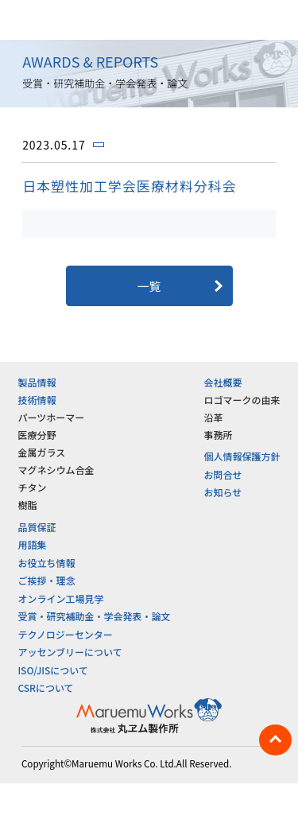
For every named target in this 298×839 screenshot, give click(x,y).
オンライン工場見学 (60, 598)
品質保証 (36, 527)
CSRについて (45, 687)
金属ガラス (41, 452)
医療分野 (36, 434)
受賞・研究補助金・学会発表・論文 (93, 616)
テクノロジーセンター (64, 634)
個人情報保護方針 (242, 456)
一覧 (149, 286)
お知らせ (223, 492)
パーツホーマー (50, 417)
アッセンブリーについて (69, 651)
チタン (31, 487)
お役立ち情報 (46, 562)
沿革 (213, 417)
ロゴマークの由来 (242, 399)
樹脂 (27, 504)
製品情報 (36, 382)
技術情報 (36, 399)
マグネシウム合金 (55, 469)
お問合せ (223, 474)
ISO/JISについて (52, 670)
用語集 (31, 544)
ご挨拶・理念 (46, 580)
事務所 (218, 434)
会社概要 (223, 382)
